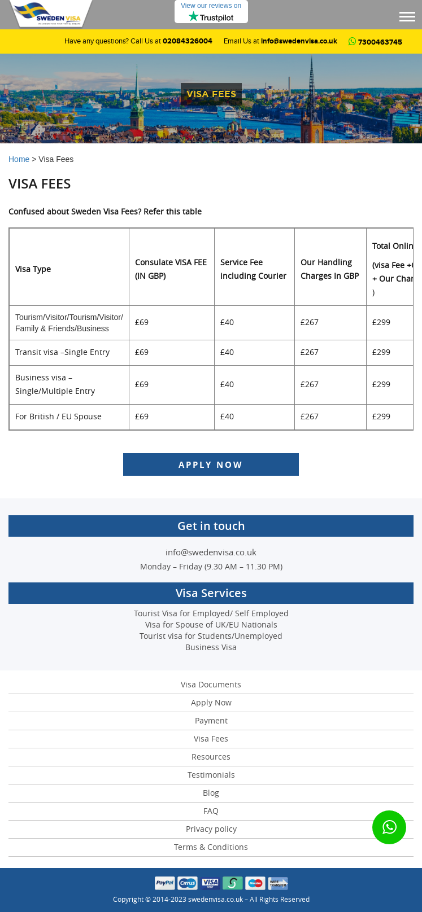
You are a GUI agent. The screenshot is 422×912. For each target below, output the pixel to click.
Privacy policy (211, 829)
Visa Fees (211, 739)
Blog (211, 793)
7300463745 (375, 42)
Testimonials (211, 775)
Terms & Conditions (211, 847)
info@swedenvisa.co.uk (299, 41)
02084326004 (187, 41)
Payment (211, 721)
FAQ (211, 811)
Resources (211, 757)
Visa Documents (211, 685)
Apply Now (211, 464)
